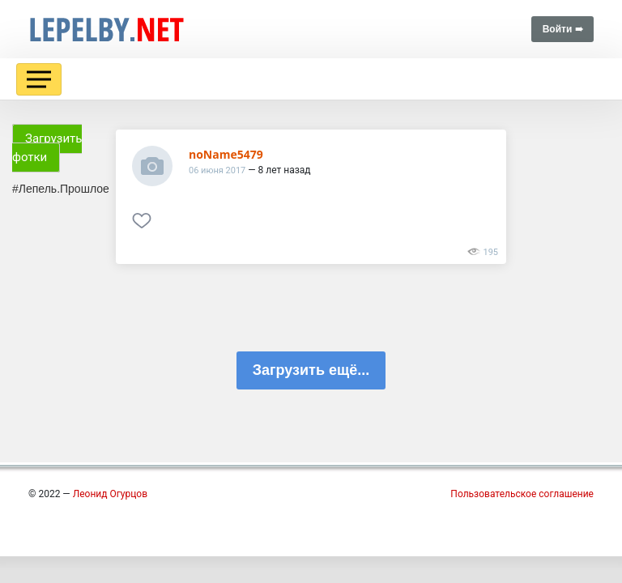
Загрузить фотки (47, 147)
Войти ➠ (562, 29)
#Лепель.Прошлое (60, 188)
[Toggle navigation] (39, 79)
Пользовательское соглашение (522, 494)
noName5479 (226, 154)
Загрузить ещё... (311, 370)
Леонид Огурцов (110, 494)
